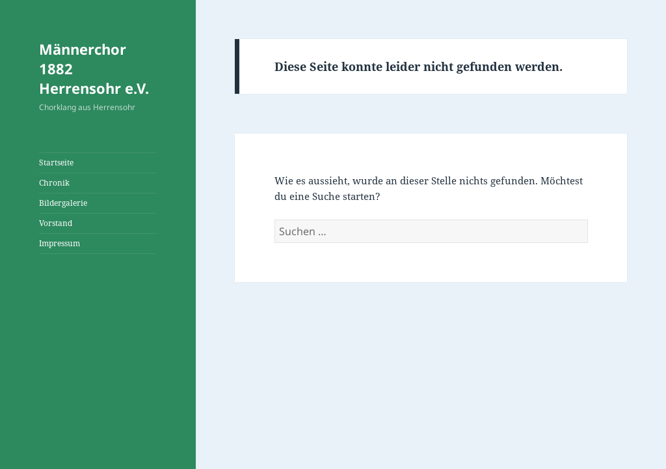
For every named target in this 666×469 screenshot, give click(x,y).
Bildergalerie (63, 202)
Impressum (59, 243)
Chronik (54, 182)
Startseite (56, 162)
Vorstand (55, 223)
